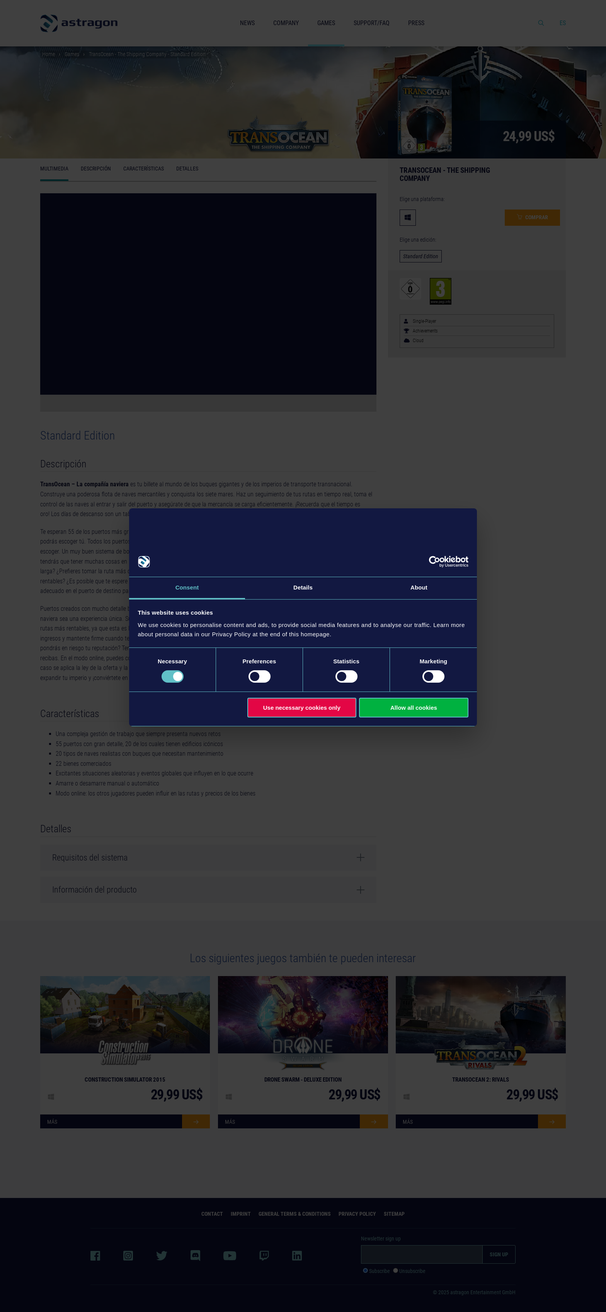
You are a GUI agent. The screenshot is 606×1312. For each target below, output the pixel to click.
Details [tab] (303, 587)
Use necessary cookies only (301, 707)
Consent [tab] (187, 587)
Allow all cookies (413, 707)
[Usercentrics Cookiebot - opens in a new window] (434, 561)
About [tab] (418, 587)
